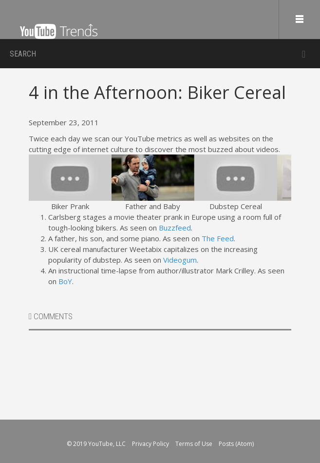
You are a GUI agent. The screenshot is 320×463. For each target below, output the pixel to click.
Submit (303, 54)
